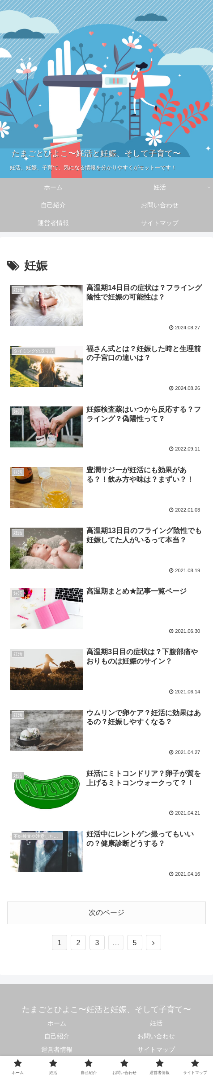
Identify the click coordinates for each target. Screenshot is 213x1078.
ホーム (56, 1023)
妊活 (156, 1023)
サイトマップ (156, 1049)
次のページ (106, 912)
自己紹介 (56, 1036)
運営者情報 (56, 1049)
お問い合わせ (156, 1036)
